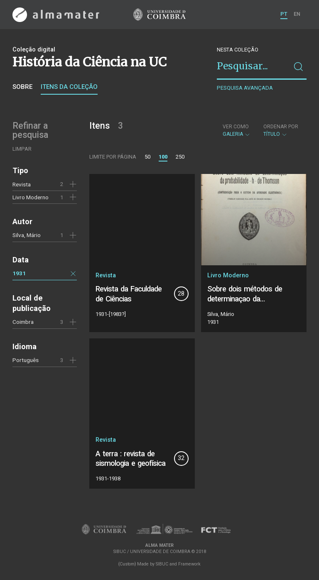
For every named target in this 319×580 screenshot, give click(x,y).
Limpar (22, 149)
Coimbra (23, 321)
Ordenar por (280, 127)
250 (180, 157)
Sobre (22, 87)
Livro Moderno (30, 197)
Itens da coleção (69, 87)
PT (283, 14)
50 (147, 157)
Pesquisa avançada (245, 88)
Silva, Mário (26, 235)
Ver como (236, 127)
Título (280, 130)
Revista (21, 184)
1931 (19, 273)
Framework (189, 564)
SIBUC (162, 564)
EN (297, 14)
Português (25, 360)
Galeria (236, 130)
